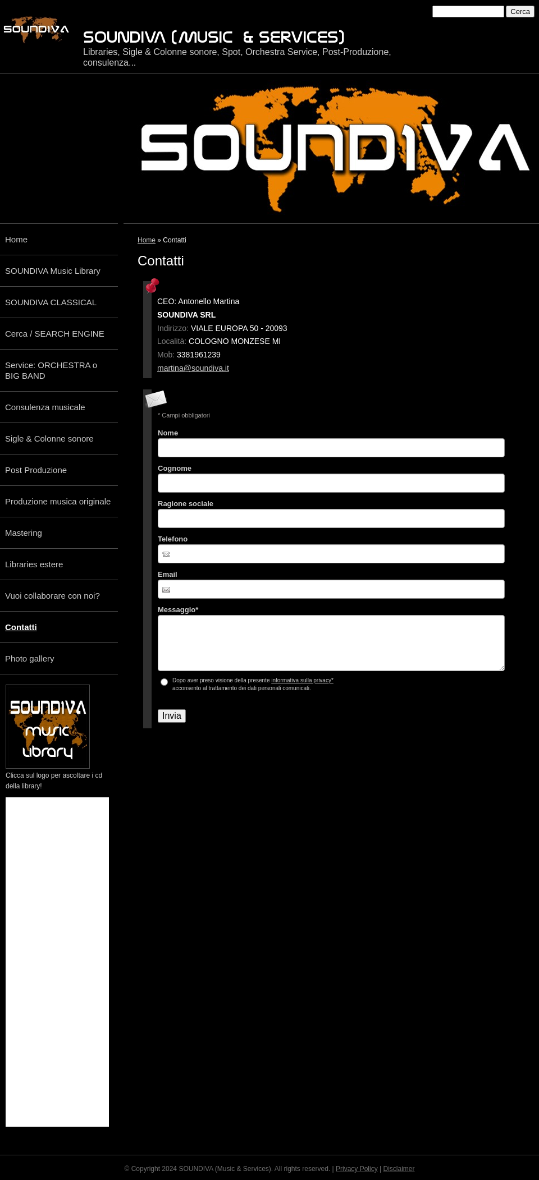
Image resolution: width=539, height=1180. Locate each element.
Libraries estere (34, 564)
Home (147, 240)
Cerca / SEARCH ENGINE (54, 333)
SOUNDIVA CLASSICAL (51, 302)
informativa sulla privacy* (302, 680)
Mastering (23, 533)
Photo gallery (29, 658)
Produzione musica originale (58, 501)
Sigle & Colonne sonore (49, 438)
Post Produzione (36, 470)
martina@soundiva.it (193, 368)
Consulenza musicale (45, 407)
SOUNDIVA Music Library (53, 271)
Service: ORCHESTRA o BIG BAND (51, 370)
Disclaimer (399, 1169)
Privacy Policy (357, 1169)
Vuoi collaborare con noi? (52, 595)
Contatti (21, 627)
